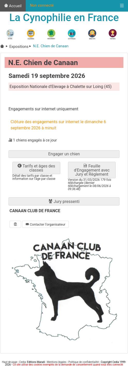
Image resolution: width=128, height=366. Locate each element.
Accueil (13, 6)
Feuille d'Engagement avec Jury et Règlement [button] (92, 170)
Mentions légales (56, 362)
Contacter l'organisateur (45, 224)
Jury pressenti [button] (63, 201)
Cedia (22, 362)
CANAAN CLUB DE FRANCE (35, 210)
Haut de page (9, 362)
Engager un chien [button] (64, 153)
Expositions (21, 46)
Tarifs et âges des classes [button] (36, 168)
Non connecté (42, 5)
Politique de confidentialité (83, 362)
